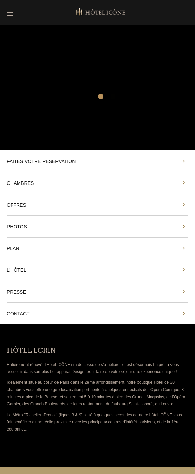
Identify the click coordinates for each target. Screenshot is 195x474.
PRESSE (16, 292)
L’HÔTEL (16, 270)
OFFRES (16, 205)
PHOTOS (17, 226)
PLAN (13, 248)
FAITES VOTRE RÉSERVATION (41, 161)
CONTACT (18, 313)
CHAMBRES (20, 183)
